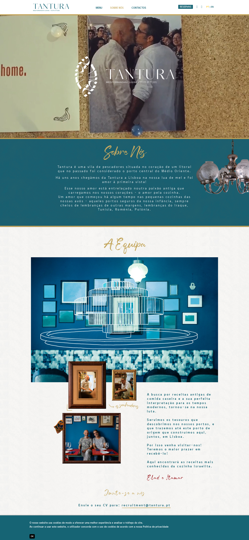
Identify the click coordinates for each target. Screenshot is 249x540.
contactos (139, 8)
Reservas (185, 7)
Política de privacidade (155, 527)
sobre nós (117, 8)
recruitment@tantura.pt (146, 505)
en (212, 6)
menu (99, 8)
